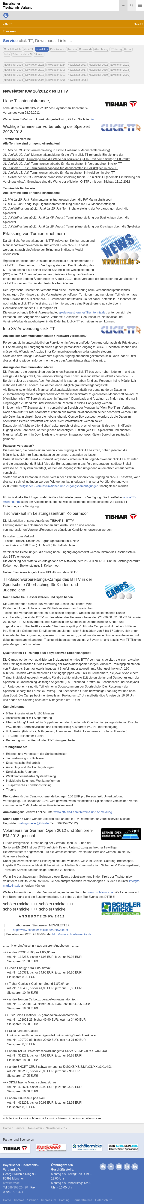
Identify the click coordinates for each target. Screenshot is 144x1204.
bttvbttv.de (11, 1183)
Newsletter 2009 (119, 74)
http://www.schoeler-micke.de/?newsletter (40, 929)
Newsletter (42, 49)
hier (92, 119)
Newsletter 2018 (55, 69)
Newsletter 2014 (13, 74)
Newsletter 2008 (13, 79)
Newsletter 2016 (98, 69)
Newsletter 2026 (13, 64)
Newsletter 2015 (119, 69)
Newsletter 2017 (77, 69)
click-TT (28, 49)
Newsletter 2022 (98, 64)
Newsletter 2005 (77, 79)
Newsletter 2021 (119, 64)
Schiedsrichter (22, 54)
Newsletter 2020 (13, 69)
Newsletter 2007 (34, 79)
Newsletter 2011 (77, 74)
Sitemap (38, 54)
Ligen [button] (7, 23)
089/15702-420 (18, 1187)
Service (10, 40)
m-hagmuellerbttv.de (34, 823)
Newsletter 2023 (77, 64)
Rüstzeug (116, 49)
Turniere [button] (9, 31)
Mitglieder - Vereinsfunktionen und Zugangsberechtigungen (59, 486)
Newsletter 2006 (55, 79)
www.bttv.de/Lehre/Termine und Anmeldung (83, 812)
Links (7, 54)
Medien (72, 49)
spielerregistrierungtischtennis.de (81, 312)
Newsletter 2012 (55, 74)
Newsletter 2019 (34, 69)
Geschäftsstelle (13, 49)
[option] (18, 1150)
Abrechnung (101, 49)
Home (7, 1128)
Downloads (85, 49)
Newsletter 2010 (98, 74)
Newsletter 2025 (34, 64)
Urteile (128, 49)
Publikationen (58, 49)
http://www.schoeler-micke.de (71, 934)
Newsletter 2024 (55, 64)
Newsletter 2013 (34, 74)
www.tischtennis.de (100, 892)
